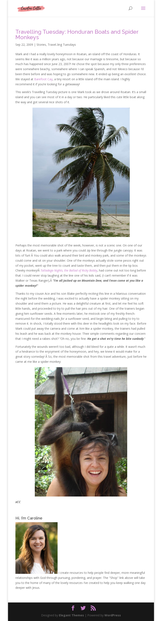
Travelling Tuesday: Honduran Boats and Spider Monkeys (76, 34)
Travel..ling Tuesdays (62, 45)
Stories (41, 45)
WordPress (112, 615)
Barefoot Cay (43, 79)
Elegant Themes (71, 615)
